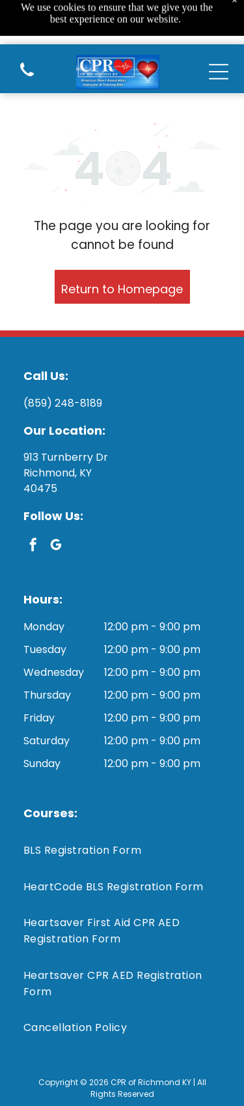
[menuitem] (122, 850)
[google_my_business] (56, 546)
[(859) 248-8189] (27, 36)
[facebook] (33, 546)
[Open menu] (218, 30)
